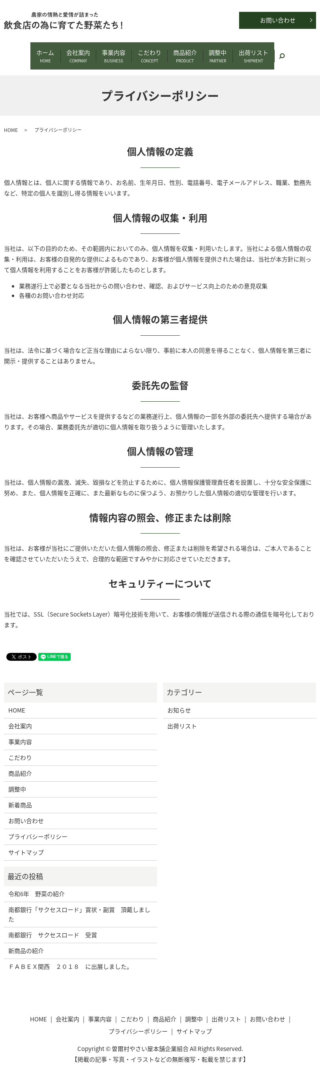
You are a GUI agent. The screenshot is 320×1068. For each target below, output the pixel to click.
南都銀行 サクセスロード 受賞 (52, 926)
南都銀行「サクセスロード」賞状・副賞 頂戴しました (79, 906)
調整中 (225, 51)
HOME (11, 121)
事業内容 (110, 51)
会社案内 (71, 51)
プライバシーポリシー (37, 827)
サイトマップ (26, 843)
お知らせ (179, 701)
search (298, 50)
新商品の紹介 (26, 942)
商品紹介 (188, 51)
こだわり (149, 51)
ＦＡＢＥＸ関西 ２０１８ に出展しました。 (70, 957)
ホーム (35, 51)
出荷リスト (264, 51)
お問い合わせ (278, 20)
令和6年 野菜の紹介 (36, 885)
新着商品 (20, 796)
